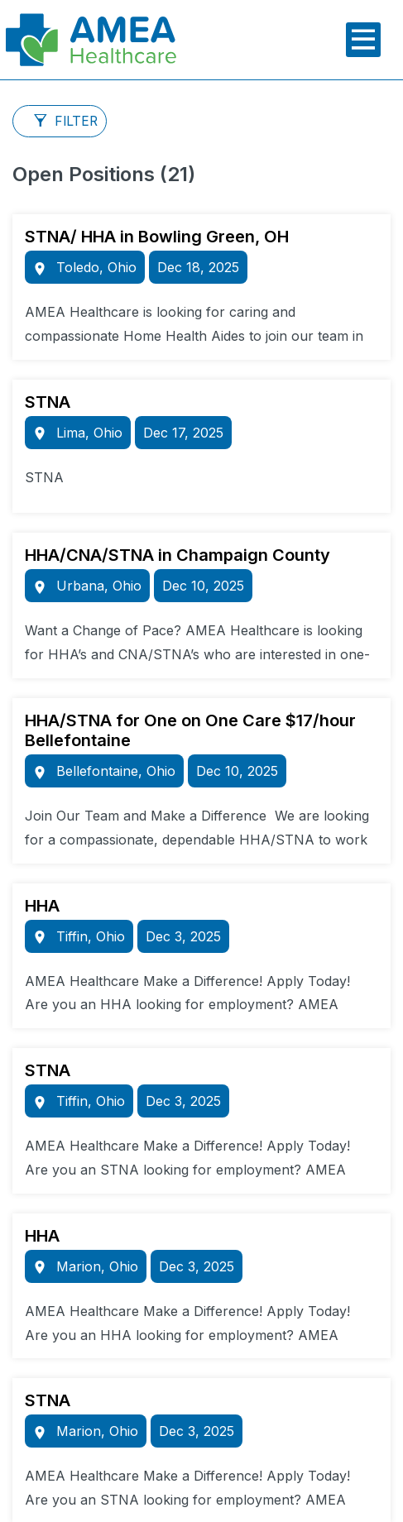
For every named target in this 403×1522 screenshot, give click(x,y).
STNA (47, 402)
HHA (42, 906)
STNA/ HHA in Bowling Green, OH (157, 236)
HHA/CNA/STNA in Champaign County (177, 555)
